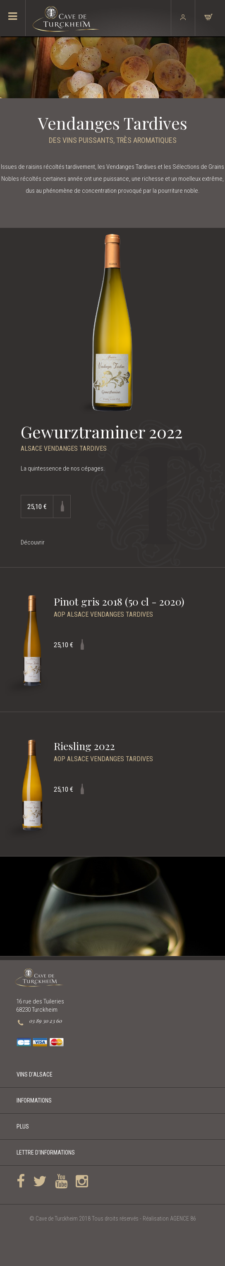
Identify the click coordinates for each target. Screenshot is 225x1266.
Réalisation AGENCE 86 (169, 1218)
